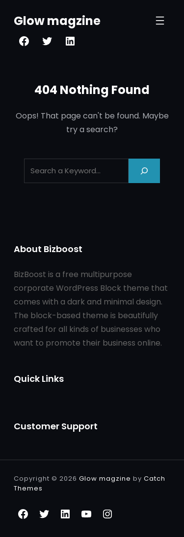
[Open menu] (160, 20)
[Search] (144, 171)
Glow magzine (57, 21)
